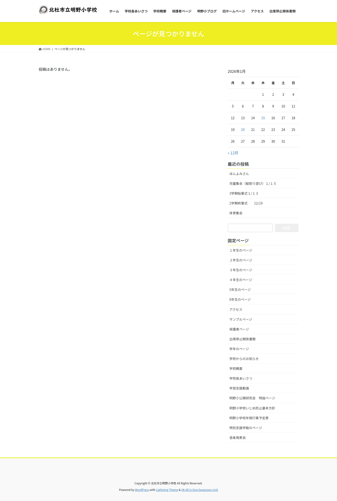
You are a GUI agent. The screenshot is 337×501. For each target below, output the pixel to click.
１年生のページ (240, 250)
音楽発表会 (237, 437)
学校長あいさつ (240, 378)
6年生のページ (240, 299)
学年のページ (239, 348)
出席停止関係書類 (242, 339)
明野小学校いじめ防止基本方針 (252, 408)
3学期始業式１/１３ (244, 193)
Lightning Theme (167, 490)
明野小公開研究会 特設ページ (252, 398)
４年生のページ (240, 279)
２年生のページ (240, 260)
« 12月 (233, 153)
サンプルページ (240, 319)
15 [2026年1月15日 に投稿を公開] (263, 117)
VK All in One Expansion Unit (199, 490)
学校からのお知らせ (244, 358)
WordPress (142, 490)
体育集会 (235, 213)
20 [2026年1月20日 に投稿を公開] (243, 129)
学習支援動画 (239, 388)
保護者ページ (239, 329)
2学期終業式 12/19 (246, 203)
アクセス (235, 309)
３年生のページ (240, 269)
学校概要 (235, 368)
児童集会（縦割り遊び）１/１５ (253, 183)
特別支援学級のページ (245, 427)
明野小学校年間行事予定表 (249, 418)
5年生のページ (240, 289)
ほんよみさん (239, 173)
